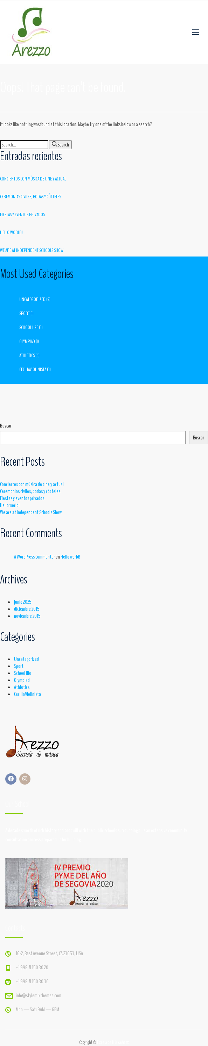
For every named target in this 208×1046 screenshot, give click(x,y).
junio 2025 (23, 602)
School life (28, 327)
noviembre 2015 (27, 616)
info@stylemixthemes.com (38, 995)
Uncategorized (32, 299)
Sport (24, 313)
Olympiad (27, 341)
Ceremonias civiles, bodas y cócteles (30, 196)
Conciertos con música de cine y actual (33, 179)
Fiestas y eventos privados (22, 214)
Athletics (27, 355)
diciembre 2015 (27, 609)
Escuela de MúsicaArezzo (113, 1042)
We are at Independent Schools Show (31, 250)
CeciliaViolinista (32, 369)
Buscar (6, 425)
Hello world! (11, 232)
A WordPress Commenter (34, 557)
